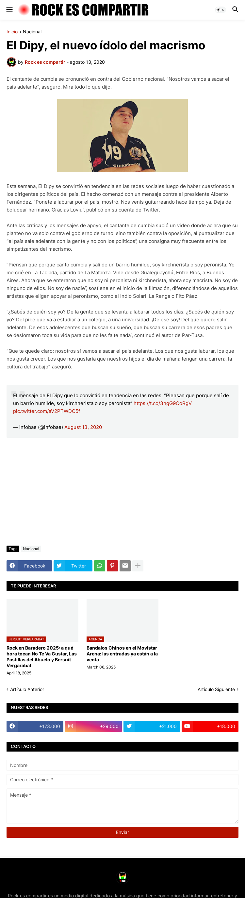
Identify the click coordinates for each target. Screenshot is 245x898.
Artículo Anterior (27, 689)
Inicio (12, 31)
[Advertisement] (122, 491)
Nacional (32, 31)
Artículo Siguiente (216, 689)
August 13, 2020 (83, 427)
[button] (9, 9)
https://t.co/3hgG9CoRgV (163, 403)
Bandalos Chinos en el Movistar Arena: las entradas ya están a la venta (122, 653)
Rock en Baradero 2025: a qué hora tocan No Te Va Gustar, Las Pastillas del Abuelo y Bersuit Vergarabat (42, 657)
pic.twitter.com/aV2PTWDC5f (46, 411)
